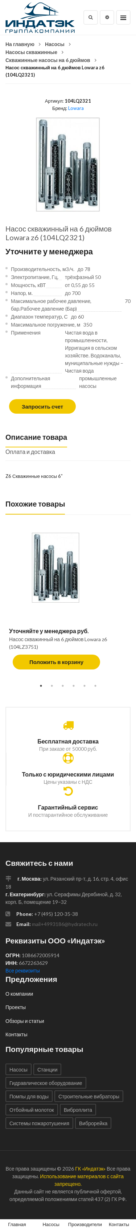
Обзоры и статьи (24, 1021)
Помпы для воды (29, 1096)
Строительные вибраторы (88, 1096)
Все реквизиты (22, 970)
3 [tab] (62, 685)
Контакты (16, 1034)
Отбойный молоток (31, 1110)
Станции (47, 1069)
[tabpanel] (68, 604)
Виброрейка (93, 1123)
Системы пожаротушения (39, 1123)
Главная (17, 1224)
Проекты (15, 1007)
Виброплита (78, 1110)
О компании (19, 994)
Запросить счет (42, 406)
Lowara (76, 108)
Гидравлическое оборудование (45, 1083)
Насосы (55, 44)
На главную (19, 44)
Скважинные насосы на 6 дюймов (47, 60)
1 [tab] (41, 685)
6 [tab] (95, 685)
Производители (85, 1224)
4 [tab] (73, 685)
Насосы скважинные (31, 52)
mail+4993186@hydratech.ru (65, 924)
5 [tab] (84, 685)
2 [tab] (51, 685)
